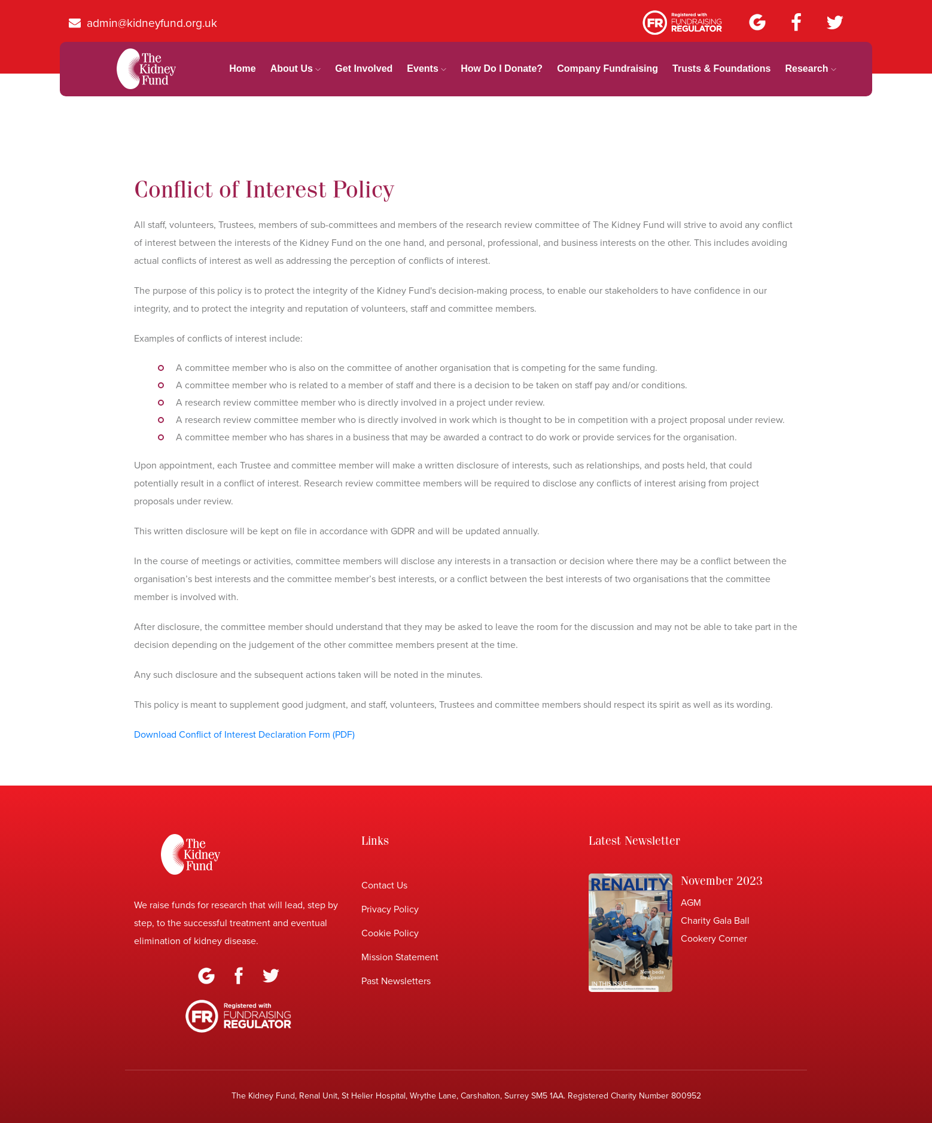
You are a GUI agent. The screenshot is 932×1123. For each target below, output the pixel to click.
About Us (295, 68)
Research (810, 68)
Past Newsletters (396, 981)
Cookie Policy (390, 933)
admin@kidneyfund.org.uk (143, 23)
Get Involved (363, 68)
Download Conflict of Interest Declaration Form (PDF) (244, 735)
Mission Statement (399, 957)
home (242, 68)
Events (426, 68)
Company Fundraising (607, 68)
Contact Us (384, 885)
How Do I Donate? (502, 68)
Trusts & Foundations (721, 68)
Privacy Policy (390, 909)
